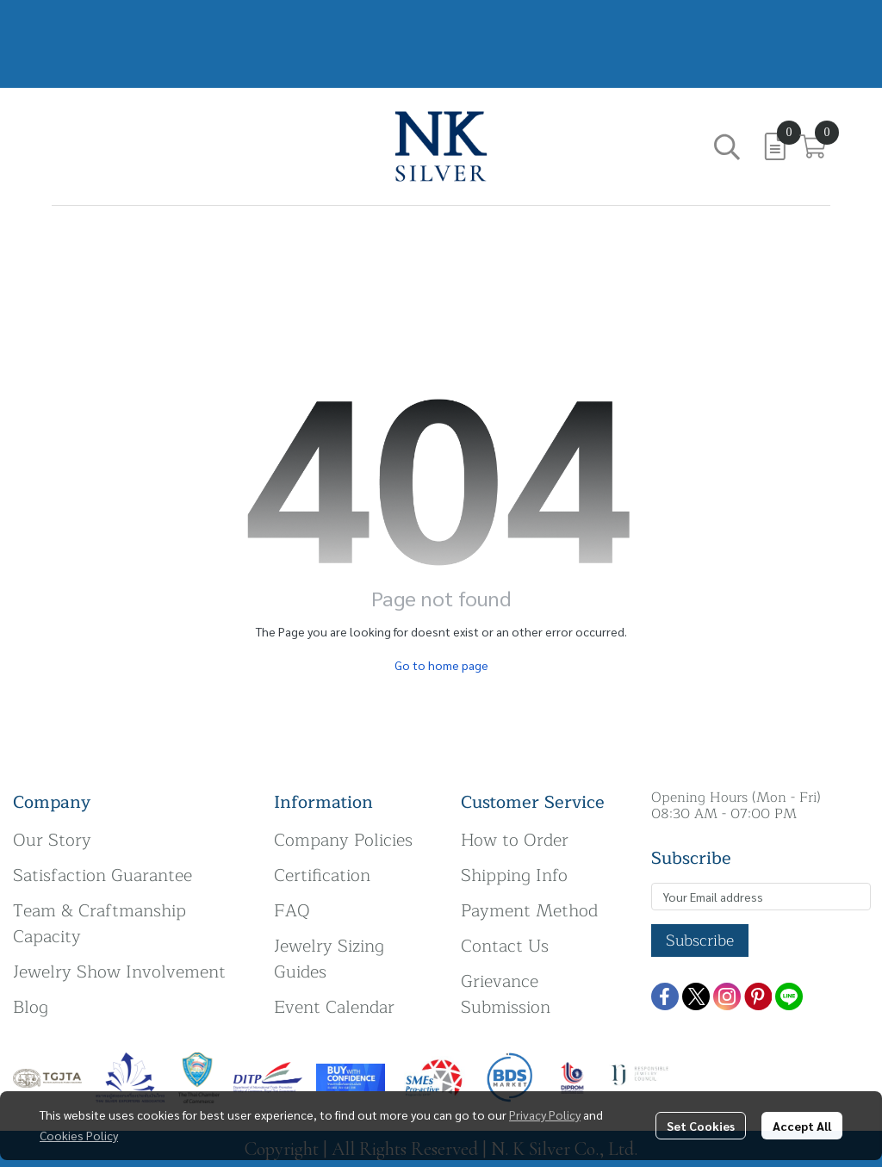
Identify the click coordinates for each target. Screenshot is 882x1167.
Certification (322, 875)
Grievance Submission (505, 994)
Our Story (52, 840)
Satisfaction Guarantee (102, 875)
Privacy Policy (545, 1114)
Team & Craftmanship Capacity (99, 924)
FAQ (292, 911)
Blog (30, 1007)
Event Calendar (334, 1007)
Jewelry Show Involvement (119, 972)
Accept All (802, 1125)
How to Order (514, 840)
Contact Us (505, 946)
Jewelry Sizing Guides (329, 959)
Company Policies (343, 840)
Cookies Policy (79, 1135)
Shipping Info (514, 875)
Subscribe (700, 940)
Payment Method (529, 911)
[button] (727, 146)
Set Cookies (701, 1125)
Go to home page (441, 665)
